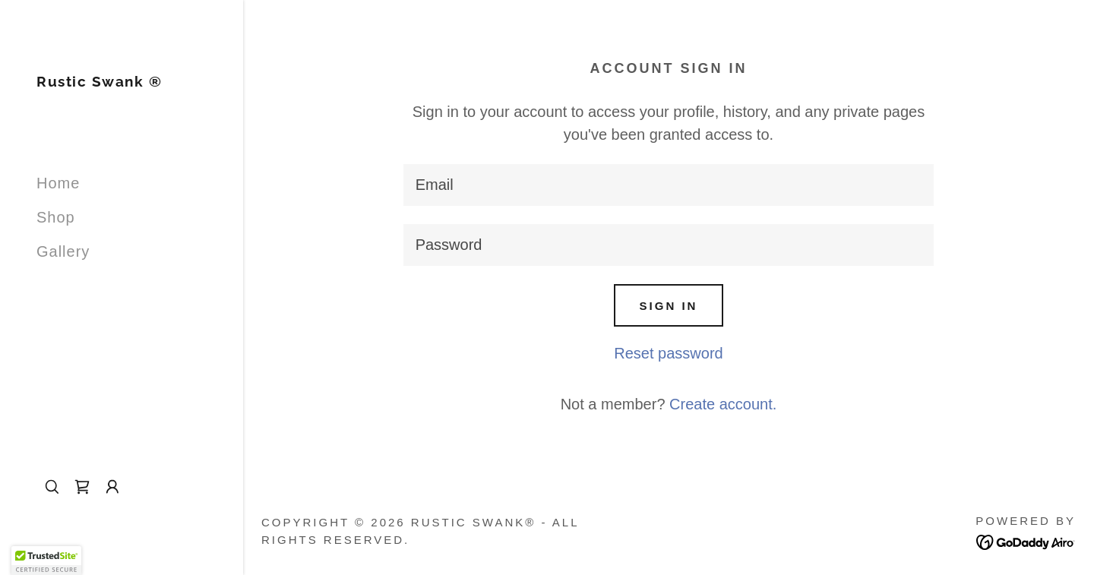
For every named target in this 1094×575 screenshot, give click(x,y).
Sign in (669, 305)
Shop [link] (55, 217)
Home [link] (58, 183)
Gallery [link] (63, 251)
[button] (112, 487)
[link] (99, 81)
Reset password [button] (668, 353)
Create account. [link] (722, 404)
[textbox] (668, 185)
